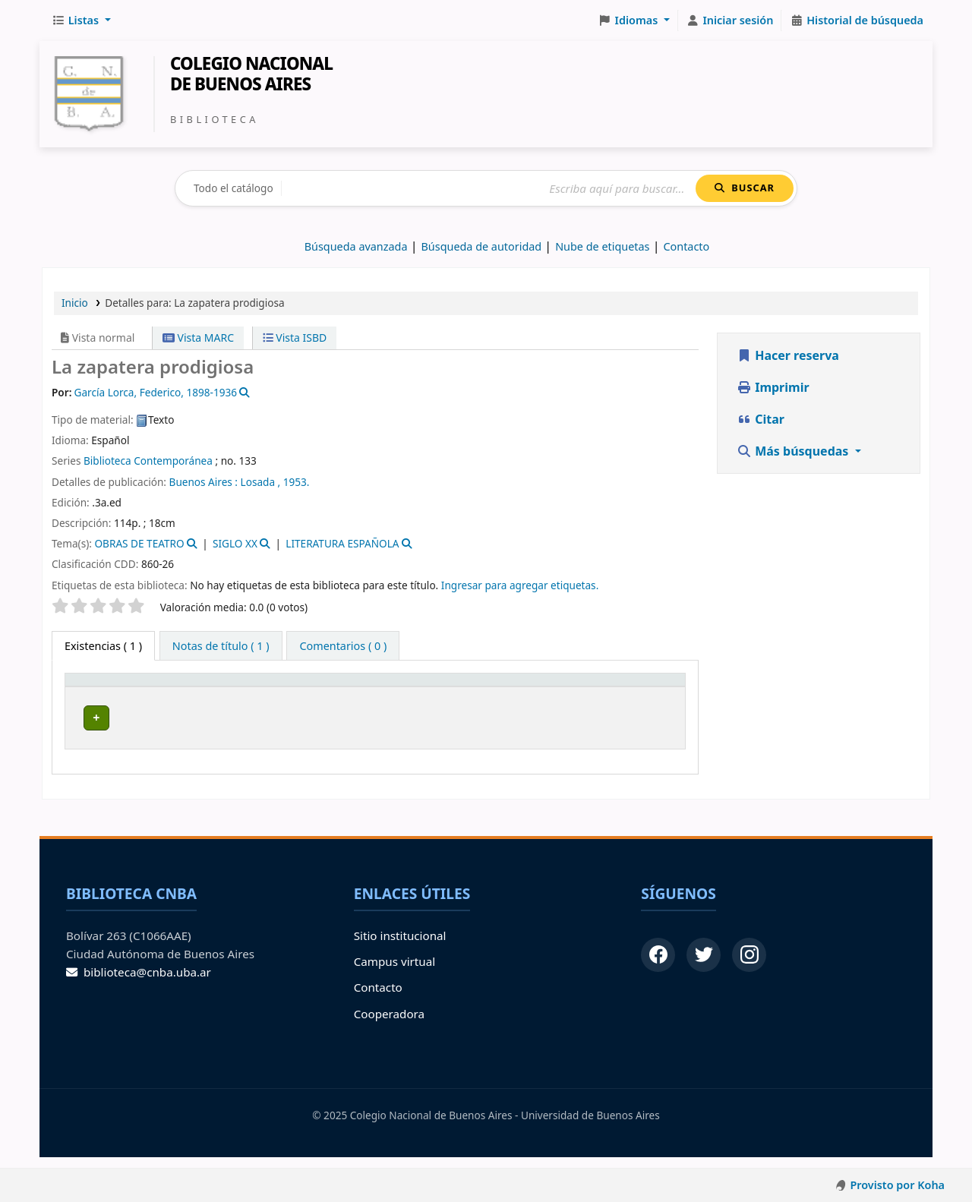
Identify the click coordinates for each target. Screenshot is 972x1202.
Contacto (378, 997)
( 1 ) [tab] (103, 646)
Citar (760, 419)
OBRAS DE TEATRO (139, 543)
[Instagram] (749, 965)
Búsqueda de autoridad (481, 246)
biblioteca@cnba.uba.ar (138, 982)
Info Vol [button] (467, 694)
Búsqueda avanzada (356, 246)
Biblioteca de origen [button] (208, 702)
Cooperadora (389, 1023)
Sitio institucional (400, 945)
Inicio (75, 302)
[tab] (220, 646)
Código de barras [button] (615, 694)
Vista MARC (198, 337)
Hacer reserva (788, 355)
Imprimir (773, 387)
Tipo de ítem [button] (91, 694)
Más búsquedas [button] (794, 451)
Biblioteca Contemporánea (148, 460)
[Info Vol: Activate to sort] (483, 695)
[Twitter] (703, 965)
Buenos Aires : (203, 482)
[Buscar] (489, 188)
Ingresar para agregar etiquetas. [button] (519, 585)
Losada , (261, 482)
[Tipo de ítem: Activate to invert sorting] (106, 695)
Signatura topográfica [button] (364, 702)
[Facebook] (658, 965)
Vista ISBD (295, 337)
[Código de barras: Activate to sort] (634, 695)
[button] (81, 20)
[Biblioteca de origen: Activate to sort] (222, 695)
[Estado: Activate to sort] (548, 695)
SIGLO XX (235, 543)
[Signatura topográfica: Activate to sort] (374, 695)
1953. (296, 482)
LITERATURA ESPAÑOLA (342, 543)
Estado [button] (540, 702)
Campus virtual (394, 971)
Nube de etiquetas (602, 246)
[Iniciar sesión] (730, 20)
